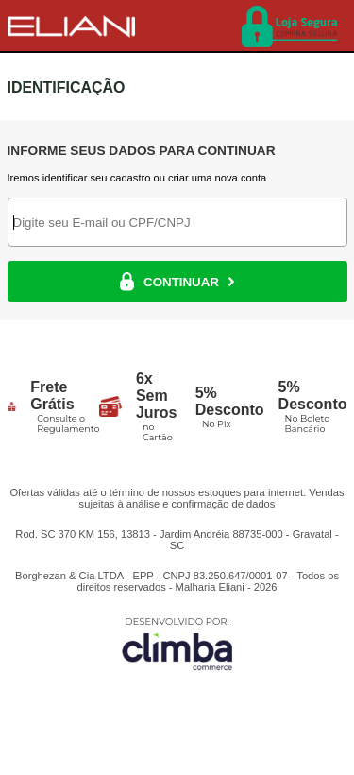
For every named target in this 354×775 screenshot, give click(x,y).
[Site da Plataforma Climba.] (177, 643)
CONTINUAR (177, 281)
